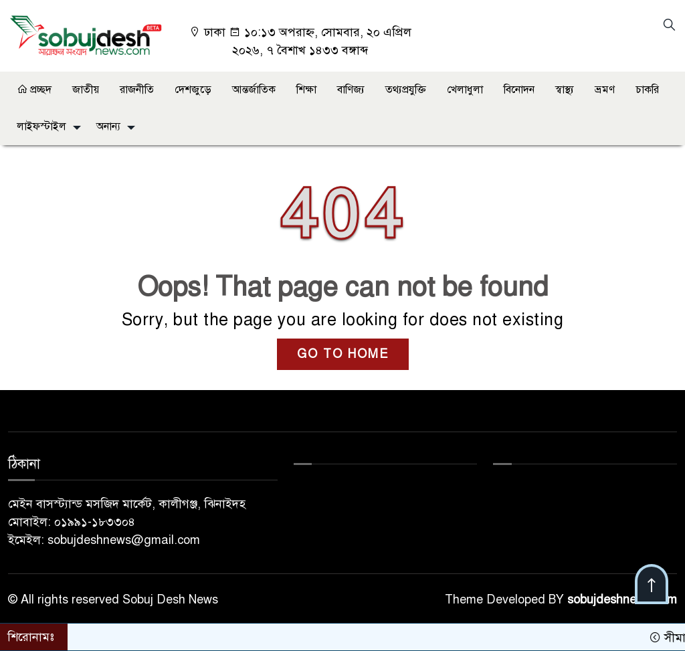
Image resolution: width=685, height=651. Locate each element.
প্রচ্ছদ (34, 89)
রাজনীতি (137, 89)
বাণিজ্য (351, 89)
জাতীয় (85, 89)
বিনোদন (519, 89)
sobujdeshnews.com (622, 599)
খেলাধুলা (465, 89)
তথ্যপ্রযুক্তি (405, 89)
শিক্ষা (306, 89)
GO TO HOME (343, 354)
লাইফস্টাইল (41, 126)
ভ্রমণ (605, 89)
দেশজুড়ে (193, 89)
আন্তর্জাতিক (254, 89)
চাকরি (647, 89)
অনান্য (108, 126)
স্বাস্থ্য (564, 89)
